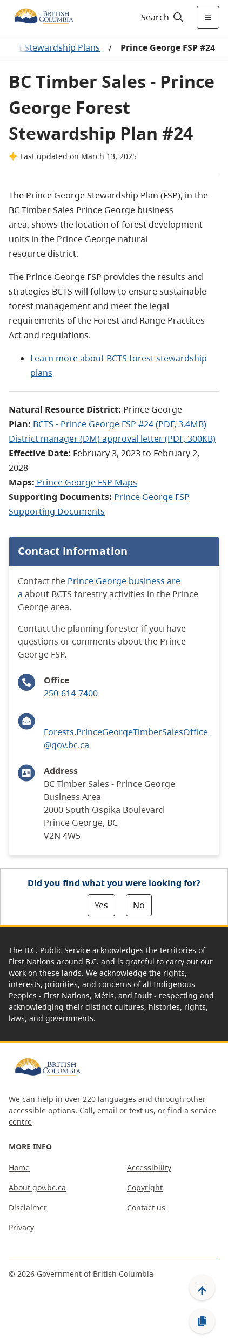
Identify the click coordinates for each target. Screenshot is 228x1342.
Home (19, 1167)
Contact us (146, 1207)
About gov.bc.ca (37, 1187)
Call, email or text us (116, 1110)
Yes (101, 905)
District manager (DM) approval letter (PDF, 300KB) (112, 438)
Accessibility (149, 1167)
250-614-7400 (71, 693)
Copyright (145, 1187)
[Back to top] (202, 1287)
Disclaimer (28, 1207)
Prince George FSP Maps (87, 482)
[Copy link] (202, 1321)
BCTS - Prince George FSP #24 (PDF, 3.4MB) (119, 424)
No (139, 905)
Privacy (21, 1227)
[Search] (160, 17)
